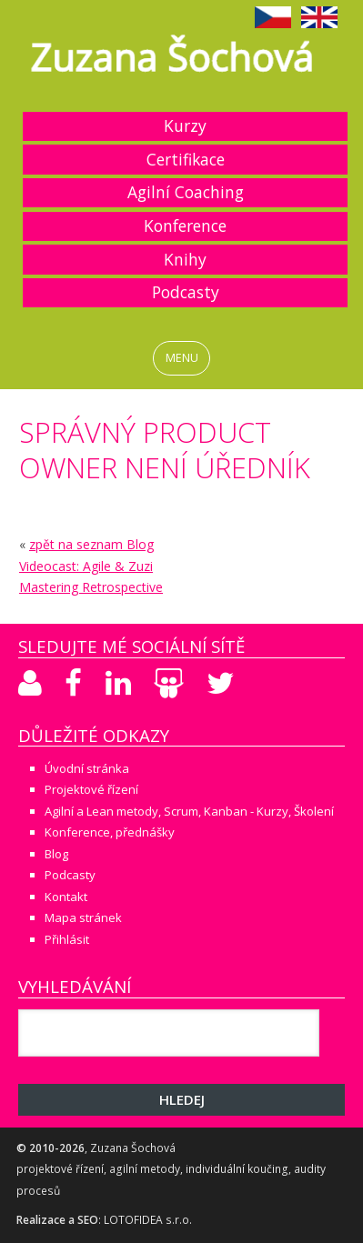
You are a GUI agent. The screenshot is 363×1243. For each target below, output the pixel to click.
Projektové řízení (91, 789)
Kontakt (66, 896)
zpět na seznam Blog (91, 544)
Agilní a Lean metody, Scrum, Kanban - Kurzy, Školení (189, 811)
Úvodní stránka (87, 768)
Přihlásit (67, 939)
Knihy (185, 259)
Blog (56, 854)
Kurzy (185, 125)
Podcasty (185, 292)
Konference (185, 225)
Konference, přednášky (110, 832)
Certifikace (185, 159)
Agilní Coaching (185, 192)
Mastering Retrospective (91, 587)
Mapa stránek (83, 917)
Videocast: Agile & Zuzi (86, 566)
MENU (182, 358)
